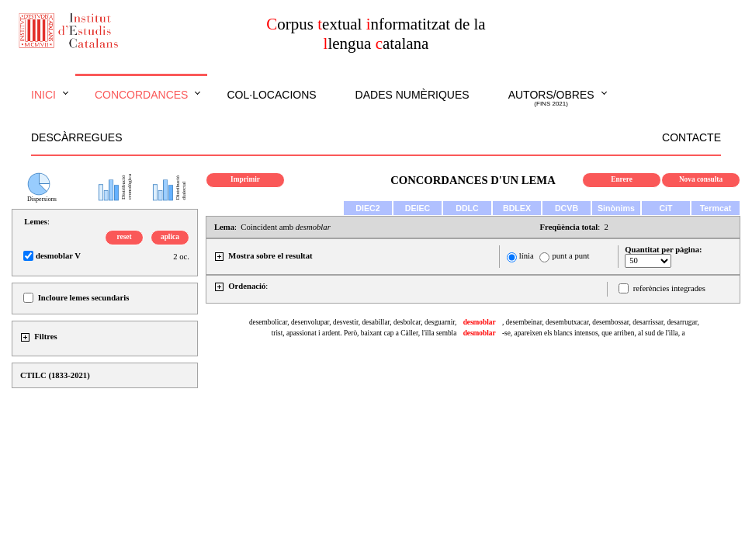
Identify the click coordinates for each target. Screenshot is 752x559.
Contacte (691, 137)
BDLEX (517, 208)
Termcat (716, 208)
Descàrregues (76, 137)
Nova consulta (701, 179)
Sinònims (616, 208)
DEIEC (418, 208)
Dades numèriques (412, 95)
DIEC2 (367, 208)
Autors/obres (551, 99)
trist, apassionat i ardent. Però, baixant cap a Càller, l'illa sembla (364, 333)
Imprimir (245, 179)
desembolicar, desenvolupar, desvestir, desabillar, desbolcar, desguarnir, (352, 322)
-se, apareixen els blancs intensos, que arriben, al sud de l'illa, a (593, 333)
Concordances (142, 95)
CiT (665, 208)
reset (124, 237)
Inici (43, 95)
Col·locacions (271, 95)
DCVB (566, 208)
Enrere (621, 179)
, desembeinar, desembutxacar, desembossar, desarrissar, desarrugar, (600, 322)
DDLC (467, 208)
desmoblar (479, 322)
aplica (170, 237)
